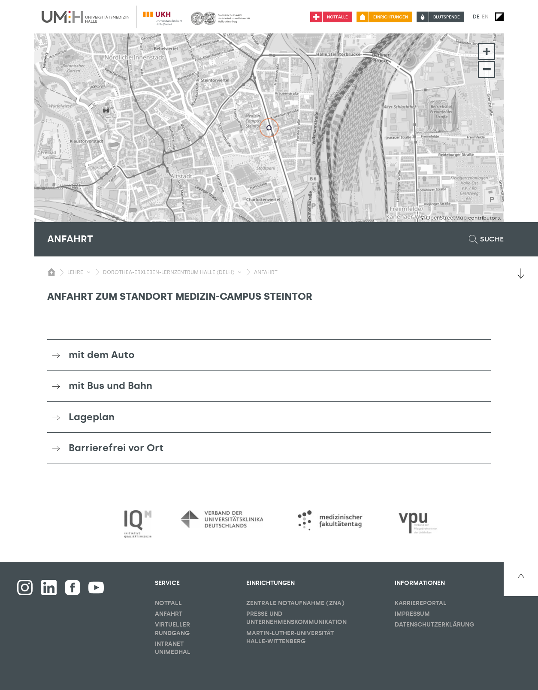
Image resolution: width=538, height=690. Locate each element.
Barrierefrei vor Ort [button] (116, 448)
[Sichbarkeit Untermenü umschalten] (88, 272)
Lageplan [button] (92, 417)
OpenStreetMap (446, 218)
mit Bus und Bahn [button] (110, 386)
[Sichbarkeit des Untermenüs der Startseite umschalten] (51, 272)
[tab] (269, 355)
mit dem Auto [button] (102, 355)
